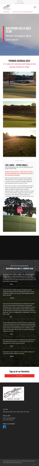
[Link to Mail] (35, 464)
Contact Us (20, 462)
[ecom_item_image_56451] (16, 7)
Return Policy (15, 462)
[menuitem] (34, 7)
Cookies (10, 462)
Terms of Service (6, 462)
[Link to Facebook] (33, 464)
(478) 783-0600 (21, 3)
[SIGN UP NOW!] (19, 375)
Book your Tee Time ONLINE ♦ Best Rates (23, 11)
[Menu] (34, 7)
